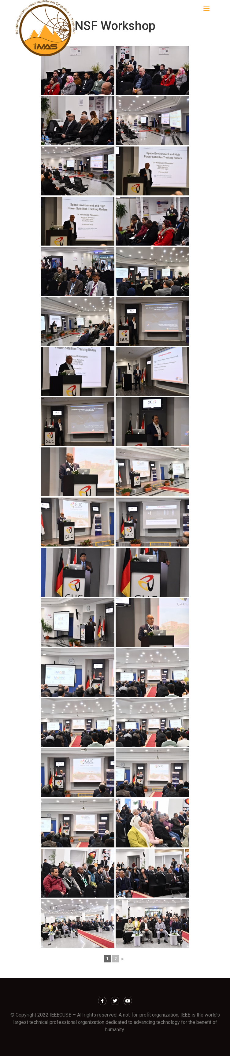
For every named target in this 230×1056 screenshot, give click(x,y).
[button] (207, 8)
